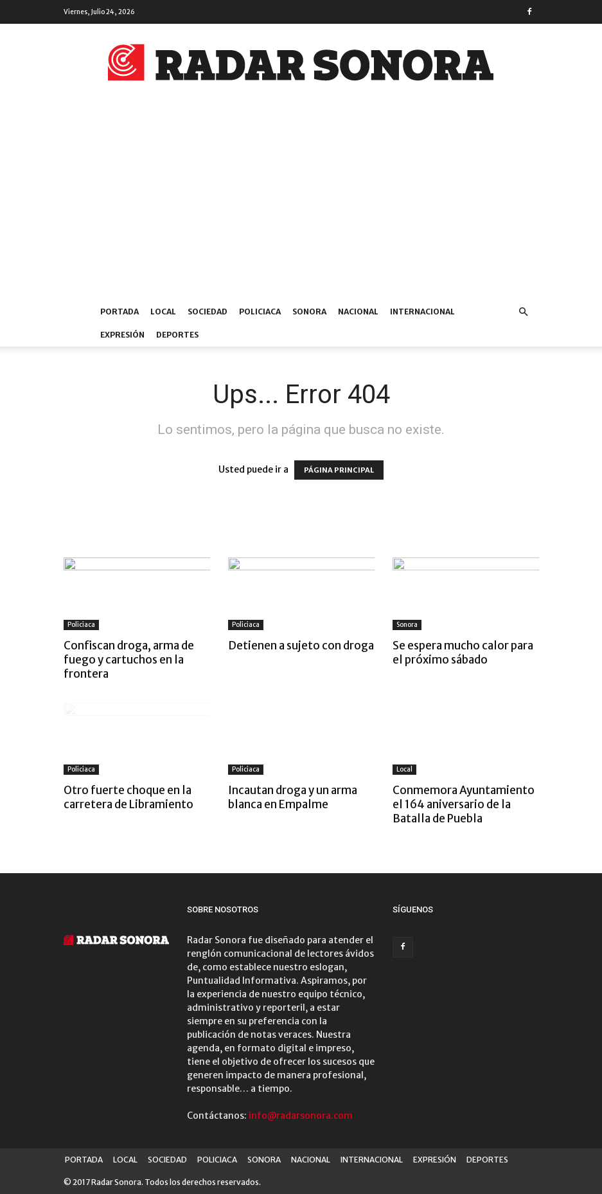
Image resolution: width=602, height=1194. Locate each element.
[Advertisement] (301, 204)
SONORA (309, 311)
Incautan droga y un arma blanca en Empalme (292, 797)
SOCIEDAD (207, 311)
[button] (523, 312)
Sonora (407, 624)
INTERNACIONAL (422, 311)
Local (404, 769)
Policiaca (81, 624)
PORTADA (119, 311)
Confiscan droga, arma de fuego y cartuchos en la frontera (129, 659)
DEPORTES (177, 334)
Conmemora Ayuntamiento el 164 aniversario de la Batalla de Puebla (464, 804)
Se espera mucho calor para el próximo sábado (463, 652)
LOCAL (163, 311)
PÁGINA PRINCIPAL (339, 470)
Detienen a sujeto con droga (301, 645)
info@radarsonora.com (301, 1115)
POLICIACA (260, 311)
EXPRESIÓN (122, 334)
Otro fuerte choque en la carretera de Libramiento (128, 797)
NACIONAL (358, 311)
